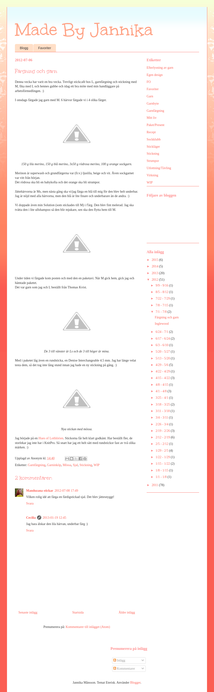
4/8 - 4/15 (162, 384)
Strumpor (153, 161)
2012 (155, 279)
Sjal (75, 465)
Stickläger (153, 146)
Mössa (67, 465)
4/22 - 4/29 (163, 371)
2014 (155, 266)
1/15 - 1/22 (163, 463)
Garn (150, 96)
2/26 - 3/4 (162, 424)
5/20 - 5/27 (163, 351)
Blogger (135, 682)
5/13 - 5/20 (163, 358)
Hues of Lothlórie (50, 438)
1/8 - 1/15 (162, 470)
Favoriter (44, 48)
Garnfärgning (36, 465)
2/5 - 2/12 (162, 444)
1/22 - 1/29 (163, 457)
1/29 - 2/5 (162, 450)
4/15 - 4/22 (163, 378)
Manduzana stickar (39, 490)
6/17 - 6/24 (163, 338)
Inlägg (119, 660)
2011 (155, 485)
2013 (155, 273)
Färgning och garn (167, 317)
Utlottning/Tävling (159, 168)
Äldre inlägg (127, 612)
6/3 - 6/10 (162, 345)
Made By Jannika (84, 30)
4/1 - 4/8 (161, 391)
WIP (96, 465)
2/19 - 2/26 (163, 431)
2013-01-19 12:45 (54, 517)
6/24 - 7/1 (162, 332)
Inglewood (162, 323)
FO (149, 82)
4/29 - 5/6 (162, 365)
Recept (151, 132)
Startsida (78, 612)
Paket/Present (155, 125)
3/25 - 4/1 (162, 397)
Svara (30, 503)
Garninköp (54, 465)
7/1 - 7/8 (161, 312)
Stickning (85, 465)
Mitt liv (151, 117)
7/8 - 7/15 (162, 305)
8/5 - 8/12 (162, 292)
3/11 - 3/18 (162, 411)
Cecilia (31, 517)
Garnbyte (153, 103)
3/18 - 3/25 (163, 404)
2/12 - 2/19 (163, 437)
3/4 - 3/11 (162, 417)
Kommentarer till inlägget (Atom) (88, 627)
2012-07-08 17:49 (66, 490)
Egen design (155, 75)
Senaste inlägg (27, 612)
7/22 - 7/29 (163, 298)
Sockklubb (154, 139)
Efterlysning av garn (160, 67)
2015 (155, 260)
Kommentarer (124, 668)
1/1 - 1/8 (161, 477)
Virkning (152, 175)
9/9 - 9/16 (162, 285)
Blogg (24, 48)
